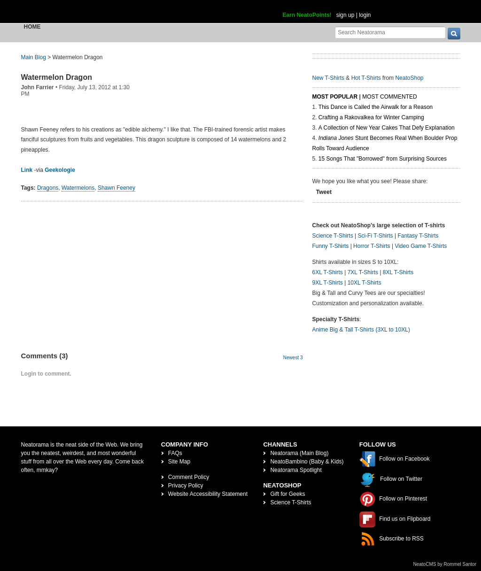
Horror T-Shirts (371, 246)
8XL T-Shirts (398, 272)
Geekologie (60, 170)
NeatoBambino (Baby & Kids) (306, 461)
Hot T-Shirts (366, 78)
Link (27, 170)
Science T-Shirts (332, 235)
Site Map (179, 461)
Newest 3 (293, 357)
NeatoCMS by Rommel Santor (445, 564)
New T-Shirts (328, 78)
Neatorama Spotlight (295, 470)
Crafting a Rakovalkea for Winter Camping (371, 117)
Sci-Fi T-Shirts (375, 235)
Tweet (324, 192)
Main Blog (33, 57)
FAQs (175, 453)
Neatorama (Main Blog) (299, 453)
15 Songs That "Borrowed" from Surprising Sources (382, 158)
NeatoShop (409, 78)
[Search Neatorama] (390, 32)
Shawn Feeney (116, 188)
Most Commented (389, 96)
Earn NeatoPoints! (307, 15)
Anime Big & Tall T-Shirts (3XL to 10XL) (361, 329)
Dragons (47, 188)
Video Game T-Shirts (421, 246)
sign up (345, 15)
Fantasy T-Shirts (417, 235)
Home (32, 26)
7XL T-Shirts (363, 272)
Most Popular (335, 96)
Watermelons (78, 188)
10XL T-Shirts (364, 282)
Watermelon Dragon (56, 77)
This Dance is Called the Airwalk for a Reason (375, 107)
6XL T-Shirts (327, 272)
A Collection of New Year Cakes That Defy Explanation (386, 127)
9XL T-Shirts (327, 282)
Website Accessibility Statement (208, 494)
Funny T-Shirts (330, 246)
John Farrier (37, 87)
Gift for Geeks (287, 494)
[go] (454, 33)
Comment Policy (188, 477)
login (365, 15)
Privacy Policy (185, 485)
